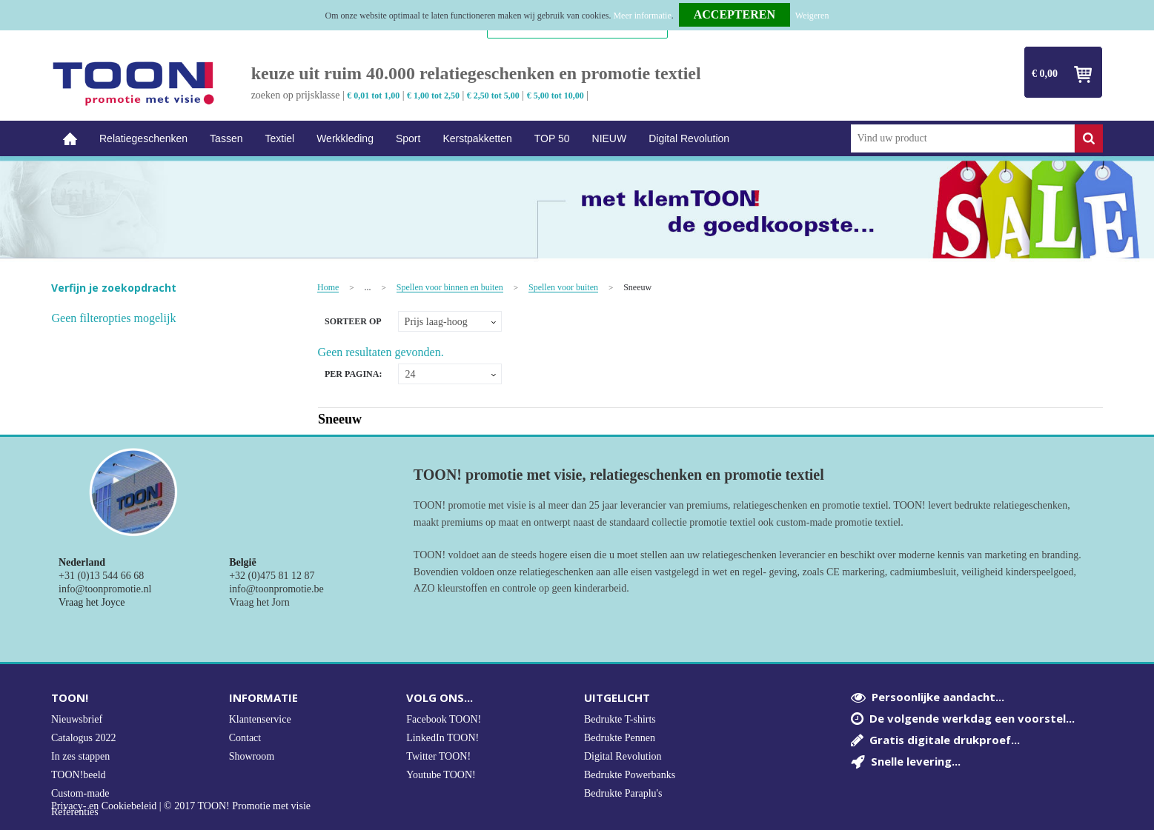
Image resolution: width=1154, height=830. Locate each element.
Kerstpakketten (476, 138)
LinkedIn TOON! (442, 737)
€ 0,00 (1045, 73)
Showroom (251, 756)
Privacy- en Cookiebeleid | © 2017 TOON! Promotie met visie (181, 806)
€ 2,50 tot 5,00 (493, 95)
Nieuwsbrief (76, 719)
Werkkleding (345, 138)
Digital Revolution (689, 138)
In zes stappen (80, 756)
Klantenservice (260, 719)
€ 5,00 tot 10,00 (555, 95)
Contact (245, 737)
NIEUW (609, 138)
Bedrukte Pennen (619, 737)
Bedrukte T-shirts (620, 719)
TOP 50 (552, 138)
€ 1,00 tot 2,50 (433, 95)
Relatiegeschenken (143, 138)
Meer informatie (642, 15)
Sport (408, 138)
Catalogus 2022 (83, 737)
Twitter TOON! (438, 756)
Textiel (279, 138)
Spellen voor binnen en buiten (450, 287)
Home (69, 138)
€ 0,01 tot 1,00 (373, 95)
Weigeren (812, 15)
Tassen (226, 138)
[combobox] (963, 138)
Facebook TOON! (443, 719)
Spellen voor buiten (563, 287)
